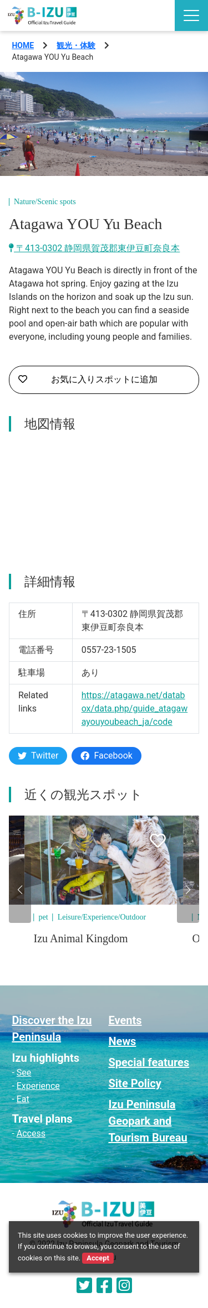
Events (125, 1020)
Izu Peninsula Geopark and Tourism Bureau (148, 1121)
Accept (98, 1258)
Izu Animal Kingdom (81, 938)
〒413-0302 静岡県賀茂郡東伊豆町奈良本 (94, 248)
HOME (23, 45)
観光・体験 (76, 45)
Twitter (38, 755)
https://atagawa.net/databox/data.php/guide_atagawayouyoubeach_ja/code (135, 708)
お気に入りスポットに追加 (88, 379)
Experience (38, 1086)
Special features (149, 1062)
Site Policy (135, 1083)
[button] (20, 890)
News (122, 1041)
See (24, 1072)
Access (31, 1133)
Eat (23, 1099)
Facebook (106, 755)
